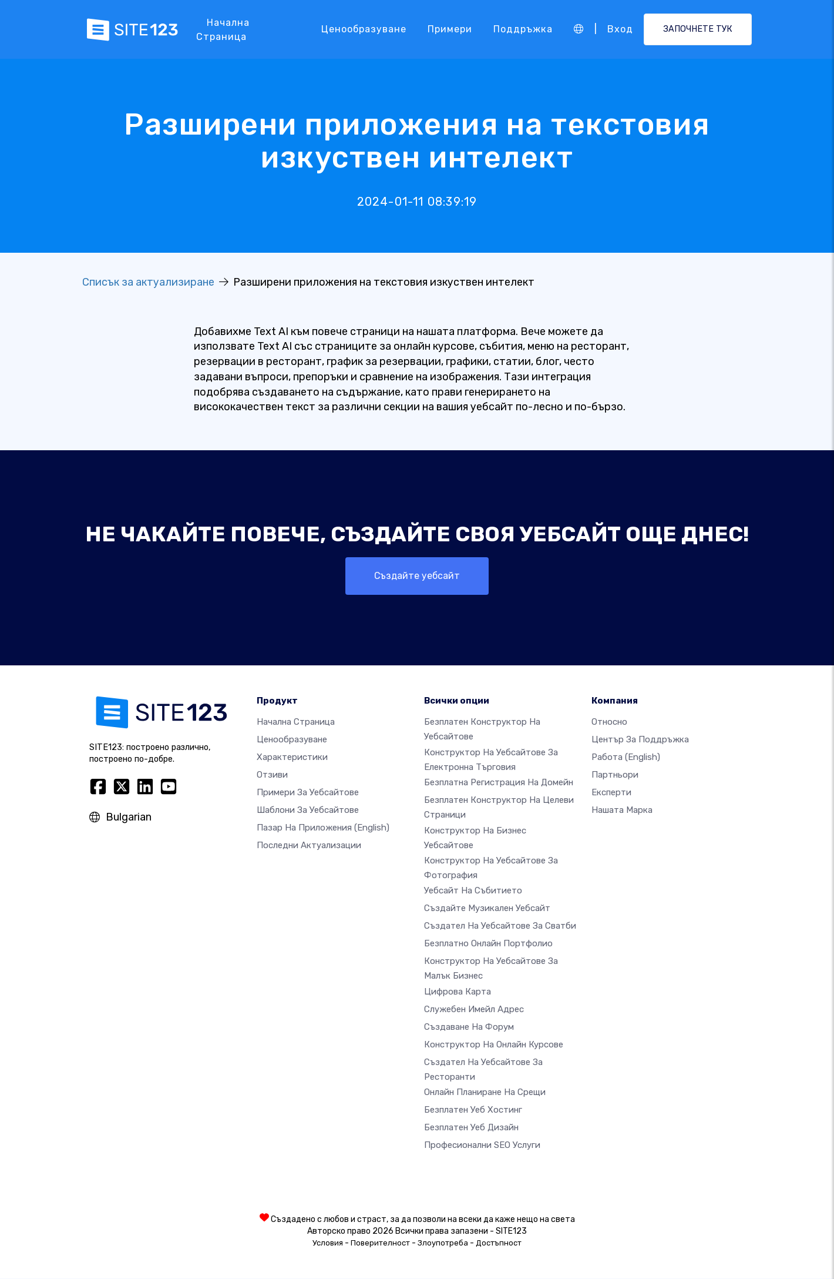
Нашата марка (622, 810)
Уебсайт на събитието (473, 891)
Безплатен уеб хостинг (473, 1110)
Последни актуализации (309, 846)
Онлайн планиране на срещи (485, 1092)
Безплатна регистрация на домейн (498, 783)
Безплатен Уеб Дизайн (471, 1128)
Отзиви (272, 775)
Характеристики (292, 757)
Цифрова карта (457, 991)
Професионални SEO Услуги (482, 1145)
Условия (327, 1243)
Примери (450, 29)
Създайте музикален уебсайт (487, 908)
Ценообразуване (363, 29)
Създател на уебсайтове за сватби (500, 926)
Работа (625, 757)
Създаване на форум (469, 1027)
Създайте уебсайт (417, 575)
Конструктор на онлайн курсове (493, 1044)
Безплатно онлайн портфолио (488, 944)
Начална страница (223, 30)
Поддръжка (523, 29)
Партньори (614, 775)
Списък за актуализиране (148, 282)
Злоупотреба (443, 1243)
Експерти (611, 793)
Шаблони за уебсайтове (308, 810)
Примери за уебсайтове (308, 793)
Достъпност (499, 1243)
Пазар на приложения (323, 828)
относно (609, 722)
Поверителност (380, 1243)
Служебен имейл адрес (474, 1009)
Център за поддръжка (640, 740)
